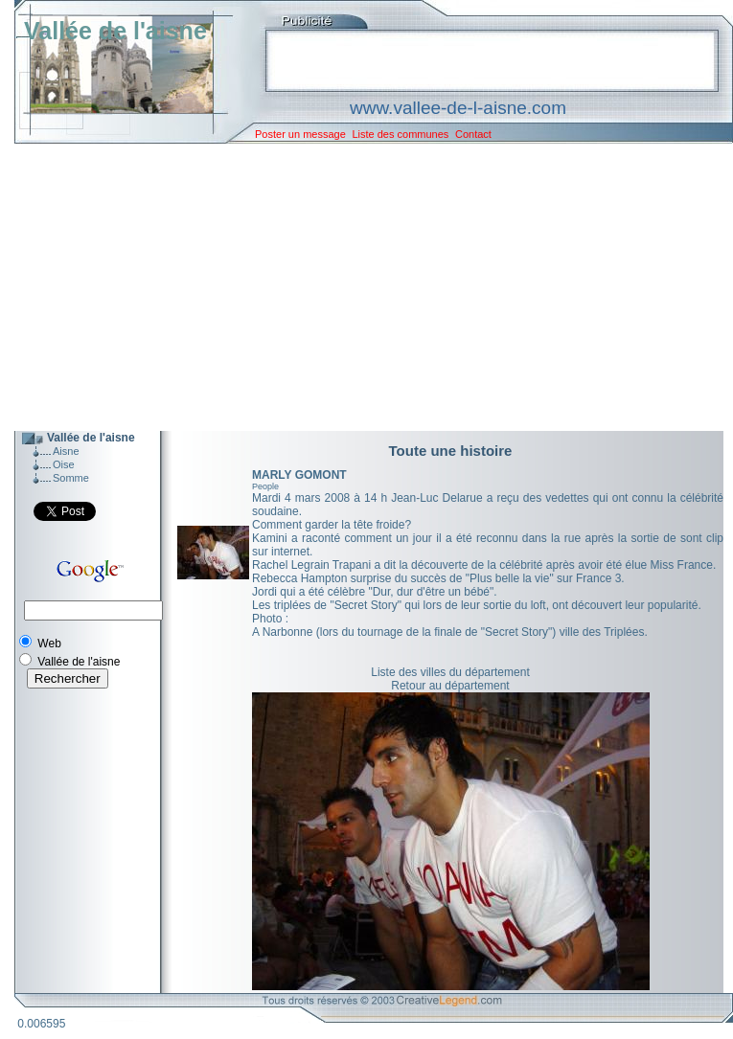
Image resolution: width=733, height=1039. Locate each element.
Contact (473, 134)
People (265, 486)
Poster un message (300, 134)
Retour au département (450, 685)
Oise (64, 464)
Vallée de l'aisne (115, 30)
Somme (71, 478)
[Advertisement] (359, 287)
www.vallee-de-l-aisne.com (458, 108)
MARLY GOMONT (299, 475)
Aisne (66, 451)
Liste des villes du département (450, 672)
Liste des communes (400, 134)
